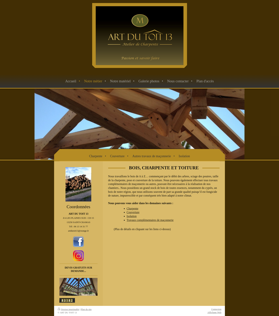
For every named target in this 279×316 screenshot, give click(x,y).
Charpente (132, 208)
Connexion (216, 309)
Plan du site (86, 309)
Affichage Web (214, 312)
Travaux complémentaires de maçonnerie (150, 220)
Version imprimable (68, 309)
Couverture (133, 212)
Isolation (132, 216)
